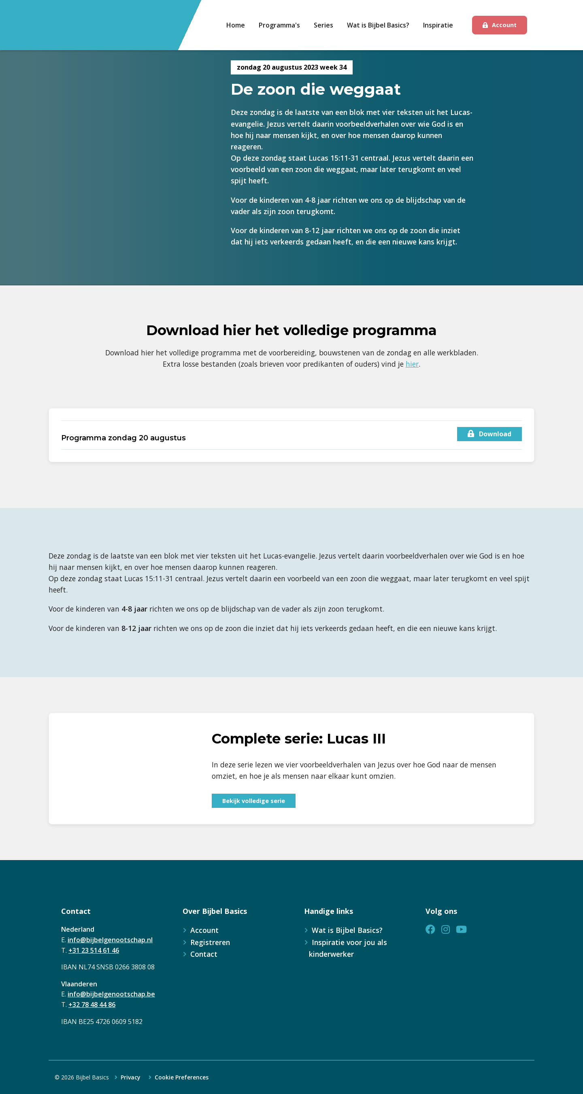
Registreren (210, 942)
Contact (203, 954)
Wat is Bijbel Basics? (347, 930)
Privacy (130, 1077)
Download (489, 433)
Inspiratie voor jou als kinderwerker (348, 948)
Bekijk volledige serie (253, 801)
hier (412, 364)
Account (504, 25)
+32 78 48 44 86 (91, 1004)
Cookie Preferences (182, 1077)
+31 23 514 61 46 (93, 950)
